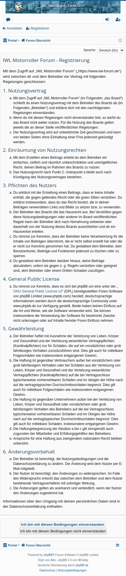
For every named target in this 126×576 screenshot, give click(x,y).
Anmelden (14, 28)
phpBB (48, 554)
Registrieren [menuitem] (119, 20)
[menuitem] (47, 570)
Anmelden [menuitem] (109, 20)
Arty (53, 560)
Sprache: (89, 50)
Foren (9, 20)
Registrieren (39, 28)
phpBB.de (82, 565)
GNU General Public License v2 (37, 291)
